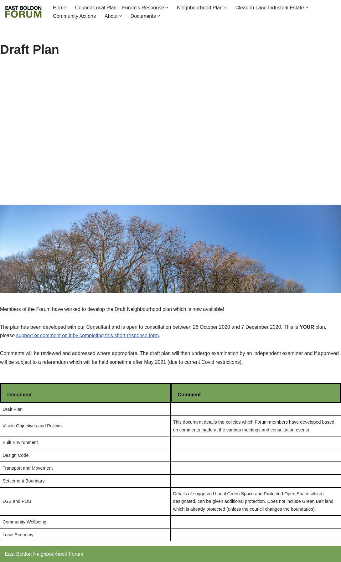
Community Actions (74, 16)
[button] (167, 8)
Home (59, 7)
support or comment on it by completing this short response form (87, 335)
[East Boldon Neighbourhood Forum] (23, 12)
